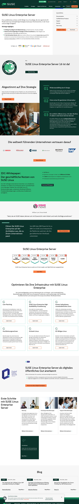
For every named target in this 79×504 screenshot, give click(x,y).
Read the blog (31, 72)
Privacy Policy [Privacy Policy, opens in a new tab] (26, 499)
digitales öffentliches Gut (69, 118)
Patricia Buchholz (6, 489)
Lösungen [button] (33, 6)
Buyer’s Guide (8, 99)
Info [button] (64, 6)
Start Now (24, 456)
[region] (34, 498)
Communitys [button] (57, 6)
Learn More (39, 271)
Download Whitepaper (47, 185)
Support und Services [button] (41, 6)
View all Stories (39, 160)
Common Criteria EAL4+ (10, 38)
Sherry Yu (56, 489)
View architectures (63, 231)
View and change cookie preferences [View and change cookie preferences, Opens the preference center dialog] (49, 498)
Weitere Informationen (27, 431)
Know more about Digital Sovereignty (36, 385)
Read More (21, 489)
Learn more (9, 320)
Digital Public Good (41, 35)
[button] (43, 1)
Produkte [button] (26, 6)
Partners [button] (50, 6)
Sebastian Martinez (32, 489)
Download (72, 29)
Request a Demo (61, 29)
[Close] (61, 497)
